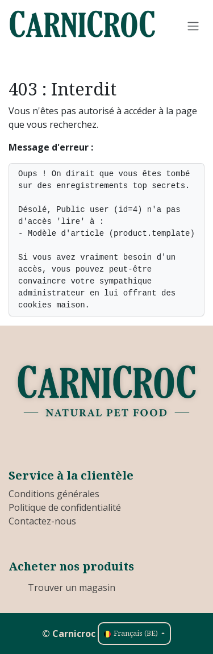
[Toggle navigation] (193, 26)
